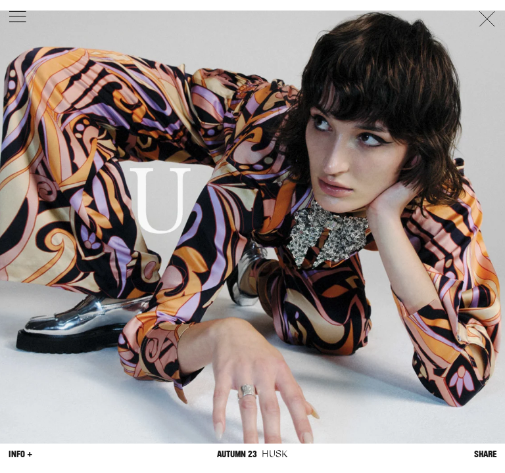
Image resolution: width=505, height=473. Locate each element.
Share (485, 454)
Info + (20, 454)
